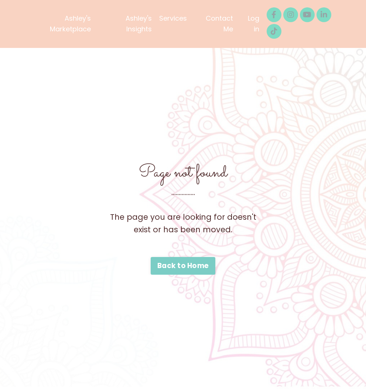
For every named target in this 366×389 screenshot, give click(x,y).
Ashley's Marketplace (70, 24)
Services (173, 18)
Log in (253, 24)
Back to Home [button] (183, 266)
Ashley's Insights (139, 24)
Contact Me (219, 24)
